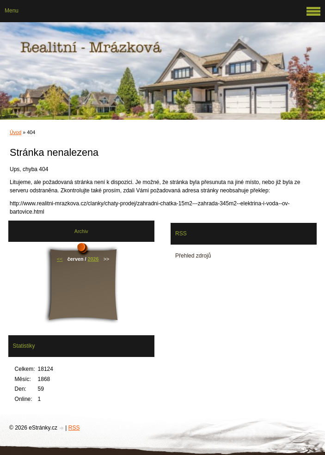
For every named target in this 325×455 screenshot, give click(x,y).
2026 (93, 259)
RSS (74, 427)
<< (60, 259)
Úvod (15, 132)
